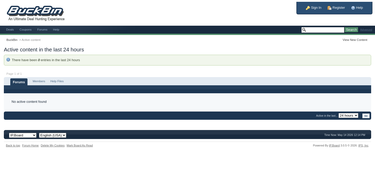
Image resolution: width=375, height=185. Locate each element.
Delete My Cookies (53, 145)
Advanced (366, 29)
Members (39, 81)
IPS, (363, 145)
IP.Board (334, 145)
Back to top (13, 145)
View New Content (355, 39)
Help (357, 8)
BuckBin (11, 39)
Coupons (26, 29)
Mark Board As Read (80, 145)
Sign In (313, 8)
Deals (10, 29)
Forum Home (30, 145)
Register (336, 8)
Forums (42, 29)
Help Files (57, 81)
